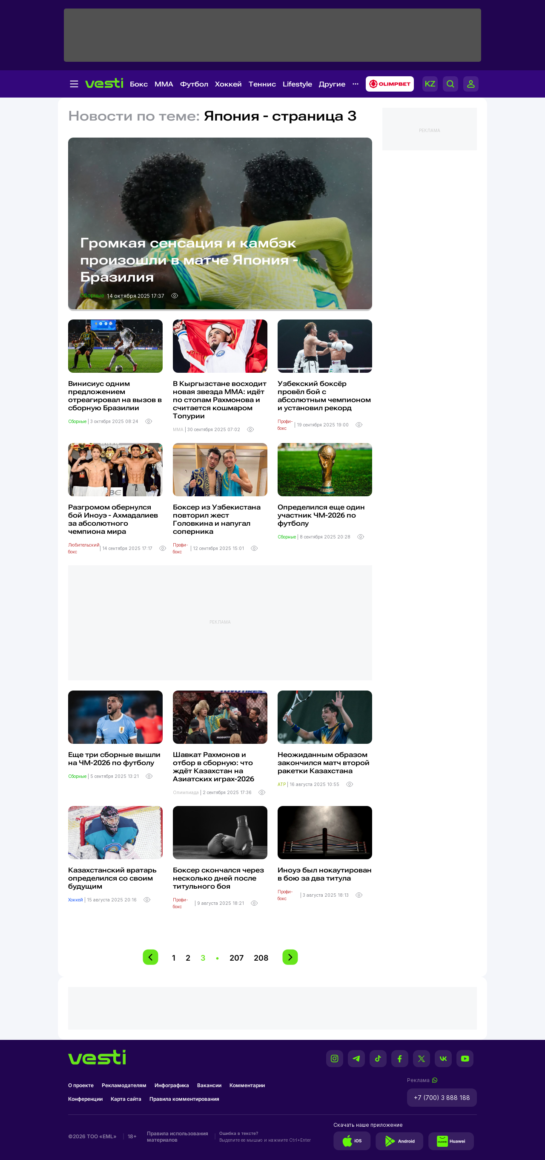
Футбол (194, 84)
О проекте (81, 1085)
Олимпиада (186, 792)
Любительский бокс (84, 548)
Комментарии (247, 1085)
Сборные (93, 295)
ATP (282, 784)
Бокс (139, 84)
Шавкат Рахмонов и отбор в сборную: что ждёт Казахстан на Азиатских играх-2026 (213, 767)
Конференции (85, 1099)
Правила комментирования (184, 1099)
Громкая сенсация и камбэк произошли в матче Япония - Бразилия (189, 260)
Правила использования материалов (177, 1136)
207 (236, 957)
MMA (164, 84)
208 (261, 957)
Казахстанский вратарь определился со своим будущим (112, 878)
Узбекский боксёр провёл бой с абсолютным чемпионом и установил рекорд (324, 396)
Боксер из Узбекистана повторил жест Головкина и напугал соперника (217, 519)
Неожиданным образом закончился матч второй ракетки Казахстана (324, 763)
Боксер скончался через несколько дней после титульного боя (218, 878)
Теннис (262, 84)
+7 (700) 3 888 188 (442, 1097)
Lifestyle (297, 84)
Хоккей (228, 84)
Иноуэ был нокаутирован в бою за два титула (325, 874)
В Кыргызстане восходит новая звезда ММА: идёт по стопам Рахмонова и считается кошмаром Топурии (220, 400)
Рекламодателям (124, 1085)
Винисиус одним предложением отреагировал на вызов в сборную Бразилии (115, 396)
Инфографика (172, 1085)
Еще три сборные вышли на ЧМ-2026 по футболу (114, 759)
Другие (332, 84)
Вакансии (209, 1085)
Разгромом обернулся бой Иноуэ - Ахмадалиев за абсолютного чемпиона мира (113, 519)
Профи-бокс (285, 425)
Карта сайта (126, 1099)
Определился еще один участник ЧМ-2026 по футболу (321, 515)
